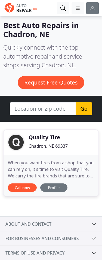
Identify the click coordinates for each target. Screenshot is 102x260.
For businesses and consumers (42, 238)
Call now (22, 187)
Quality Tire (44, 137)
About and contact (28, 224)
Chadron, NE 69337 (48, 146)
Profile (54, 187)
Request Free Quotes (51, 82)
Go (84, 108)
